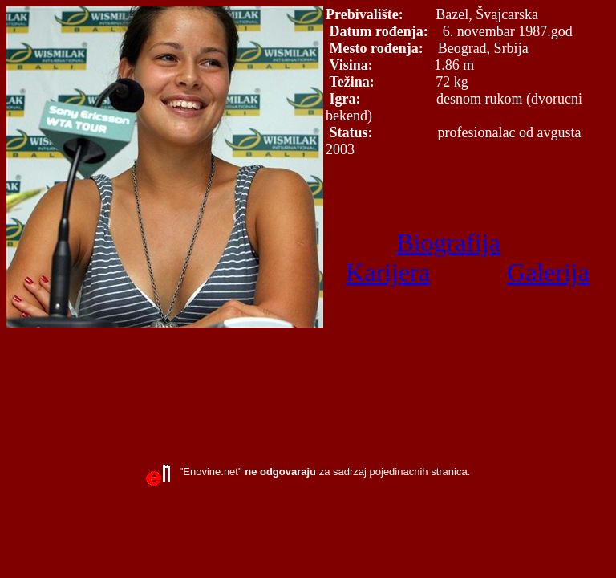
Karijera (388, 272)
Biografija (448, 242)
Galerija (548, 272)
